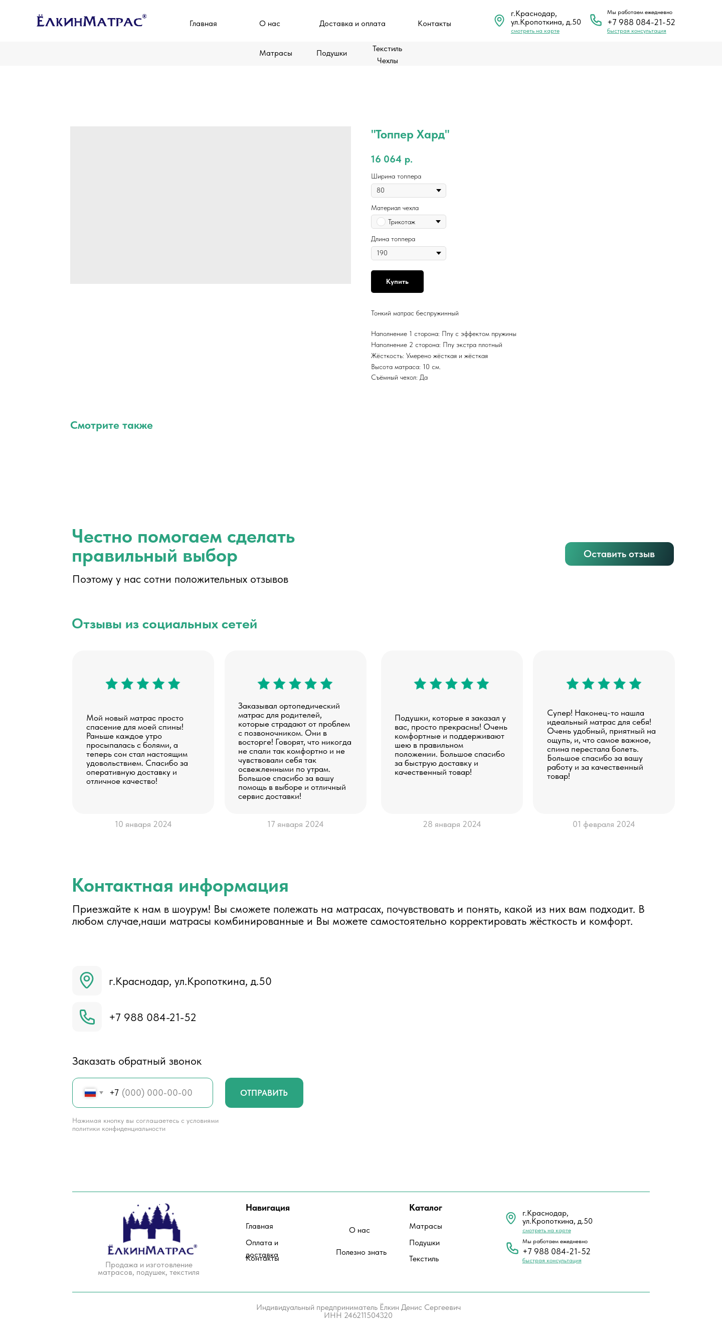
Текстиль (424, 1258)
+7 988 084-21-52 (641, 22)
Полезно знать (361, 1252)
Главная (203, 23)
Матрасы (275, 53)
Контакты (434, 23)
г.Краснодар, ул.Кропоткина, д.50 (190, 980)
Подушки (331, 53)
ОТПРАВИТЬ (264, 1093)
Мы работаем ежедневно (639, 12)
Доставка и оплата (352, 23)
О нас (269, 23)
